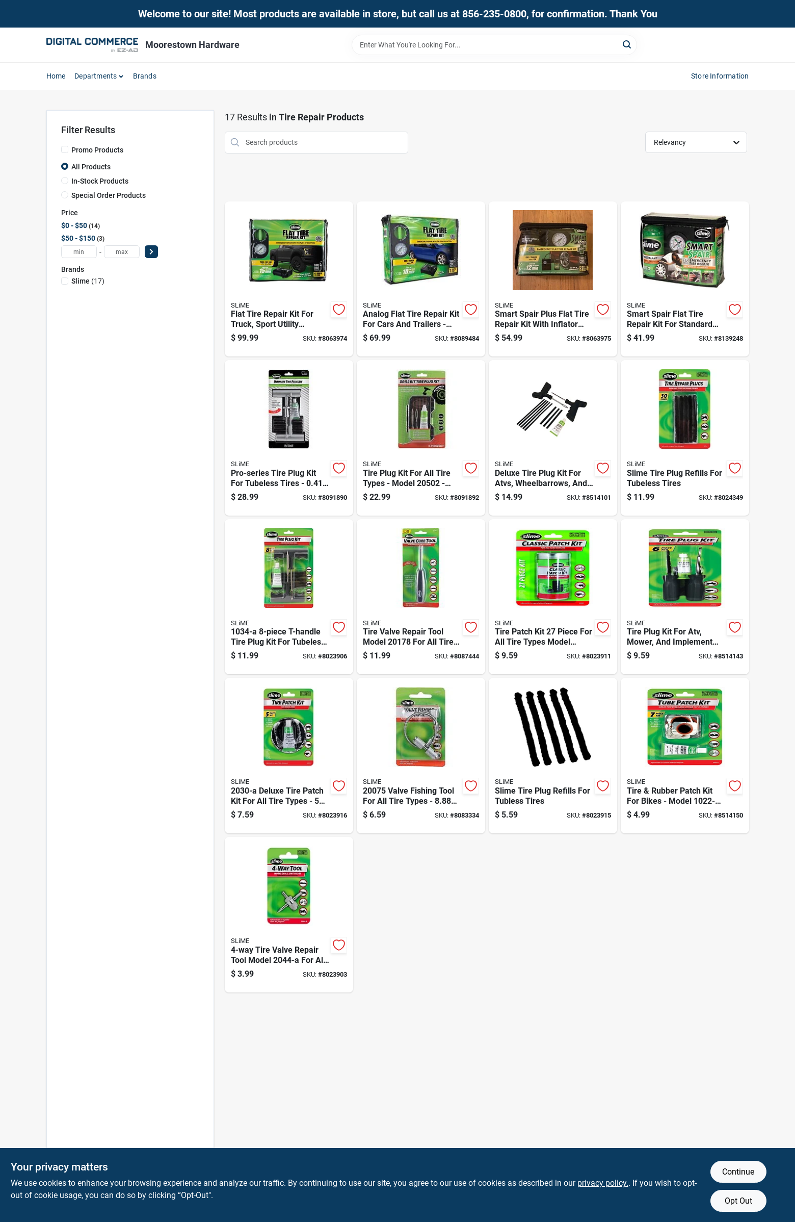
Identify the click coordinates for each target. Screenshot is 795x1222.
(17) (87, 281)
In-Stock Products (99, 181)
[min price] (79, 251)
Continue (738, 1172)
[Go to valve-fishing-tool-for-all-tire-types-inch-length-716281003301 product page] (421, 755)
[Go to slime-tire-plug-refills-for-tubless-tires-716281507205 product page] (553, 755)
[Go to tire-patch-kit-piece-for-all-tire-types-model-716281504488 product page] (553, 597)
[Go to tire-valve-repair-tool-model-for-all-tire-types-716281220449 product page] (289, 914)
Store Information (720, 76)
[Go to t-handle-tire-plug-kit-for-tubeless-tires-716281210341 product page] (289, 597)
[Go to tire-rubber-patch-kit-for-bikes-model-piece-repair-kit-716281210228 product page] (685, 755)
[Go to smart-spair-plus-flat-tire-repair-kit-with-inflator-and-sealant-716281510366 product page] (553, 279)
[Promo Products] (64, 149)
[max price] (122, 251)
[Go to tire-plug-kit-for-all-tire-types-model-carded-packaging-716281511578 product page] (421, 438)
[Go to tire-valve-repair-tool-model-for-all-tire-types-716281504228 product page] (421, 597)
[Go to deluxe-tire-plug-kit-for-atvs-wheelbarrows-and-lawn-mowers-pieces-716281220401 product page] (553, 438)
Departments (95, 76)
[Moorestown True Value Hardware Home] (92, 45)
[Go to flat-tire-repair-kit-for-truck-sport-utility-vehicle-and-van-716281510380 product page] (289, 279)
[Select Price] (151, 251)
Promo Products (97, 149)
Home (56, 76)
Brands (144, 76)
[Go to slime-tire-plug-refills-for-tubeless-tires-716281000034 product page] (685, 438)
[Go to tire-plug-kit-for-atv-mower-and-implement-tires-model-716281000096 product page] (685, 597)
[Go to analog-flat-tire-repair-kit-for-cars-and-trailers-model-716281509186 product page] (421, 279)
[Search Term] (494, 45)
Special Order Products (108, 195)
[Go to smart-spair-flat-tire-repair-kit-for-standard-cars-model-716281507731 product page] (685, 279)
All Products (91, 166)
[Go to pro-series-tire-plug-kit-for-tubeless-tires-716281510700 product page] (289, 438)
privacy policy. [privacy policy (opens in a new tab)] (602, 1183)
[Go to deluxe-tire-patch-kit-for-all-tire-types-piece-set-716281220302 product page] (289, 755)
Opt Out (738, 1201)
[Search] (627, 44)
